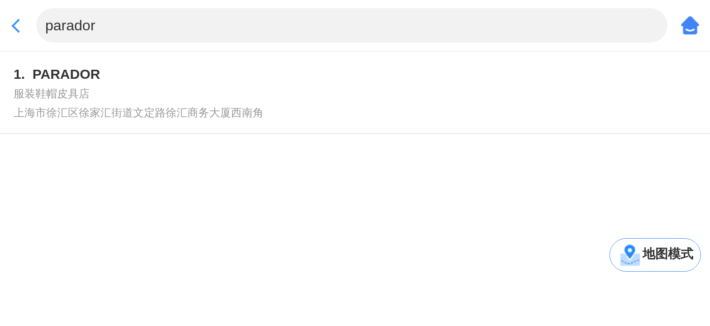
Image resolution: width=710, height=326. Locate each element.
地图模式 (668, 254)
